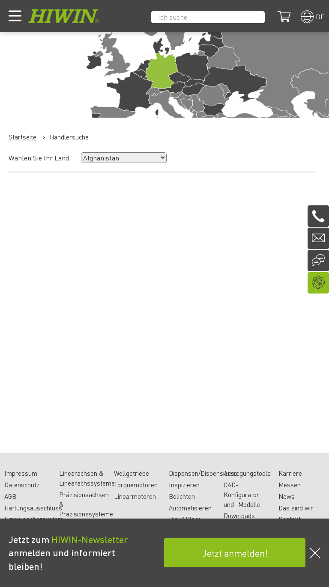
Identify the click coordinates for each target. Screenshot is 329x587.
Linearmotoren (135, 496)
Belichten (182, 496)
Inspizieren (184, 484)
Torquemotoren (136, 484)
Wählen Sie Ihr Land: (40, 157)
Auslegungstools (247, 473)
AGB (10, 496)
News (286, 496)
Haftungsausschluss (33, 508)
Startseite (22, 137)
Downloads (239, 515)
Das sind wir (295, 508)
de (320, 16)
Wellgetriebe (131, 473)
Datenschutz (21, 484)
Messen (289, 484)
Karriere (290, 473)
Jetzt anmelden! (235, 553)
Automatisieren (190, 508)
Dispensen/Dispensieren (203, 473)
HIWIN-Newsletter (89, 539)
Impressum (20, 473)
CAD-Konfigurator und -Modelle (242, 494)
